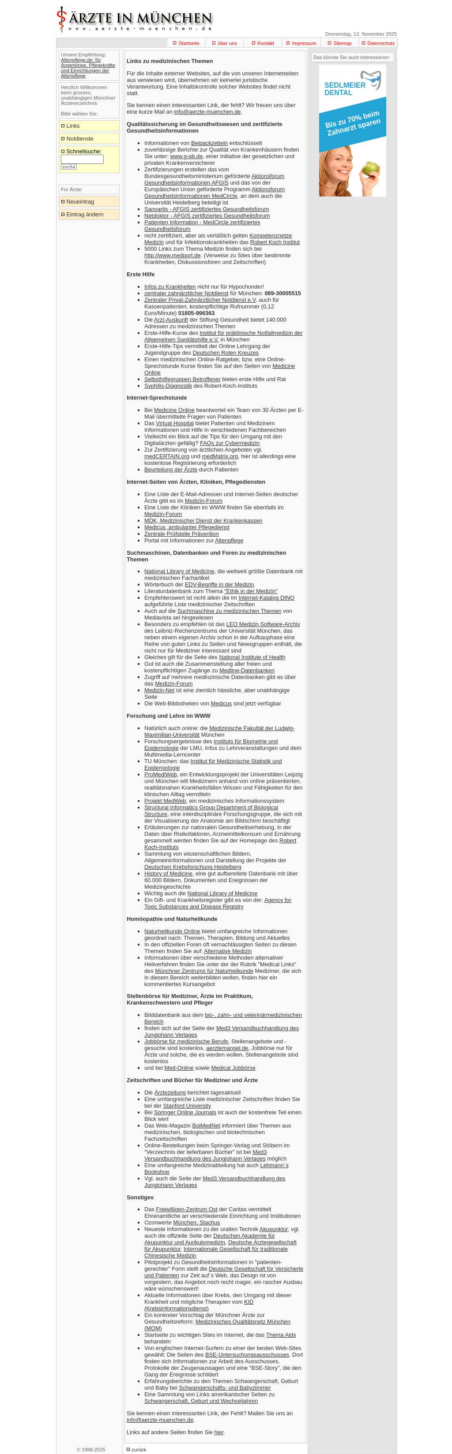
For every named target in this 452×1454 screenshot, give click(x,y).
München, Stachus (196, 1222)
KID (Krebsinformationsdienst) (198, 1305)
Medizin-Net (159, 690)
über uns (227, 43)
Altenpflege (229, 540)
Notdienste (80, 138)
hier (219, 1432)
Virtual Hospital (175, 423)
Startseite (189, 43)
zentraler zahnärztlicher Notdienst (186, 293)
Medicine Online (174, 410)
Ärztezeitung (170, 1092)
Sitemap (343, 43)
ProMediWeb (160, 774)
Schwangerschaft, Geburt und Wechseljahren (201, 1401)
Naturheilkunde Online (172, 931)
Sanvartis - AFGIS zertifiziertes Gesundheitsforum (206, 209)
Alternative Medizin (228, 951)
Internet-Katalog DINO (266, 597)
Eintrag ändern (85, 214)
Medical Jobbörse (233, 1068)
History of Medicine (168, 873)
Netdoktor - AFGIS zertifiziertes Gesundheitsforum (207, 215)
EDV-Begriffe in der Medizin (219, 584)
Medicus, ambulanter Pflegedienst (187, 527)
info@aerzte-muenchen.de (207, 111)
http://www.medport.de (172, 255)
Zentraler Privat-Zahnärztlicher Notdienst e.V (200, 300)
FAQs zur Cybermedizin (230, 443)
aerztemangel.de (227, 1048)
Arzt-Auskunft (171, 319)
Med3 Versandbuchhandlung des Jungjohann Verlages (205, 1155)
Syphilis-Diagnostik (168, 385)
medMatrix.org (220, 456)
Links (73, 125)
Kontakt (265, 43)
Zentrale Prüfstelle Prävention (181, 533)
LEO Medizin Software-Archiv (263, 624)
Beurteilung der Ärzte (170, 469)
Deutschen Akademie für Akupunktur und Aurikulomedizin (209, 1239)
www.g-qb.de (186, 156)
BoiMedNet (206, 1125)
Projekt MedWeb (165, 800)
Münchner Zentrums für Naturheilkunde (204, 971)
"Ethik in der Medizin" (251, 591)
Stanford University (187, 1105)
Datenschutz (381, 43)
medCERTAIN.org (166, 456)
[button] (351, 126)
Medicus (221, 703)
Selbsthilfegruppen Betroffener (182, 379)
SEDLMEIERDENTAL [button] (344, 89)
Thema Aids (281, 1335)
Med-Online (179, 1068)
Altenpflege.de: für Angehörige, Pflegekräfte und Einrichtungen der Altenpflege (88, 67)
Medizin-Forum (203, 500)
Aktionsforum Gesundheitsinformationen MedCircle (214, 192)
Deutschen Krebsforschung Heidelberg (192, 867)
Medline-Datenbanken (247, 670)
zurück (139, 1449)
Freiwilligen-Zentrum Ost (186, 1209)
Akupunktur (274, 1229)
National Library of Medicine (179, 571)
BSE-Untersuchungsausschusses (247, 1354)
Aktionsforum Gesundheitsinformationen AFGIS (214, 179)
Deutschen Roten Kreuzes (226, 352)
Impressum (304, 43)
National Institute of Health (252, 657)
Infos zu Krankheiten (170, 286)
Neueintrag (80, 201)
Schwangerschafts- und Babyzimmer (225, 1387)
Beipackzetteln (209, 143)
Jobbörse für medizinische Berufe (186, 1041)
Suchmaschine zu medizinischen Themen (229, 611)
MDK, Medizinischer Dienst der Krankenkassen (203, 520)
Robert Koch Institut (275, 242)
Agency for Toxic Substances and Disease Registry (217, 903)
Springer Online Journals (185, 1112)
